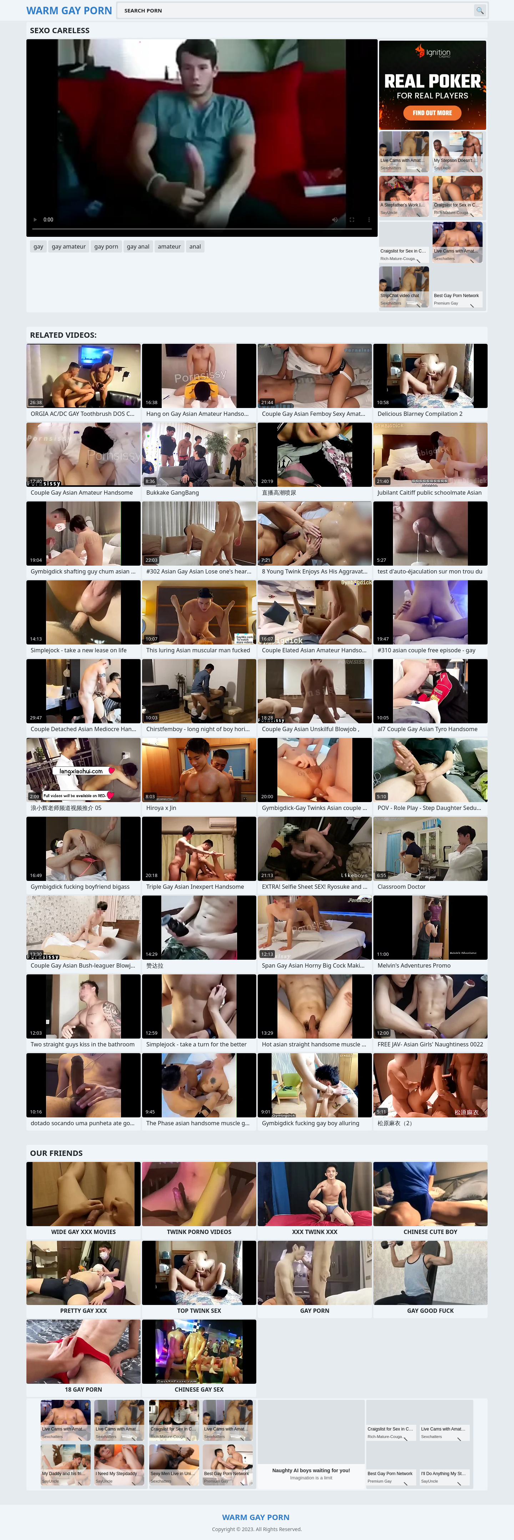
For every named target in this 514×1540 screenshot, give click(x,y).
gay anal (138, 246)
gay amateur (69, 246)
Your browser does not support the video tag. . (202, 138)
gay (38, 246)
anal (195, 246)
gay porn (106, 246)
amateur (169, 246)
